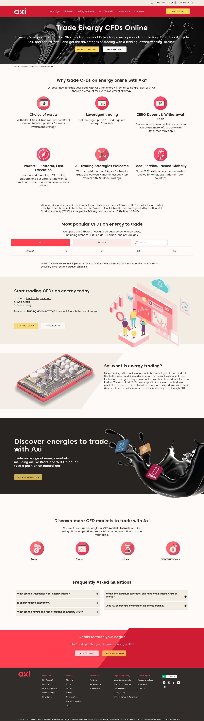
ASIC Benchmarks (121, 688)
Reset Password (49, 693)
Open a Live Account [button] (86, 49)
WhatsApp (142, 684)
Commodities (39, 66)
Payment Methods (50, 688)
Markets (69, 680)
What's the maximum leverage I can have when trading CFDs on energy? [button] (146, 595)
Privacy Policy (119, 693)
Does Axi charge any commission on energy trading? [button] (146, 605)
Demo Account (48, 684)
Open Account (178, 11)
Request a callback (146, 680)
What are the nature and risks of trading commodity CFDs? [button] (57, 611)
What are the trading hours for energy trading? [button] (57, 593)
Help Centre (47, 697)
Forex (68, 684)
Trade (23, 66)
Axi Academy (95, 684)
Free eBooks (95, 688)
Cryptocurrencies (73, 701)
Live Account (47, 680)
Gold (68, 705)
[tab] (58, 594)
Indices (125, 559)
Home (16, 66)
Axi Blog (93, 680)
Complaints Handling (122, 684)
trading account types (41, 311)
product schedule (77, 266)
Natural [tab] (102, 242)
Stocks (69, 688)
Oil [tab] (40, 242)
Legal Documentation (123, 680)
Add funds (23, 301)
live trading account (38, 298)
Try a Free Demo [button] (114, 49)
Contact (141, 688)
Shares (79, 559)
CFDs (29, 66)
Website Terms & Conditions (126, 697)
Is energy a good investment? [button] (57, 602)
